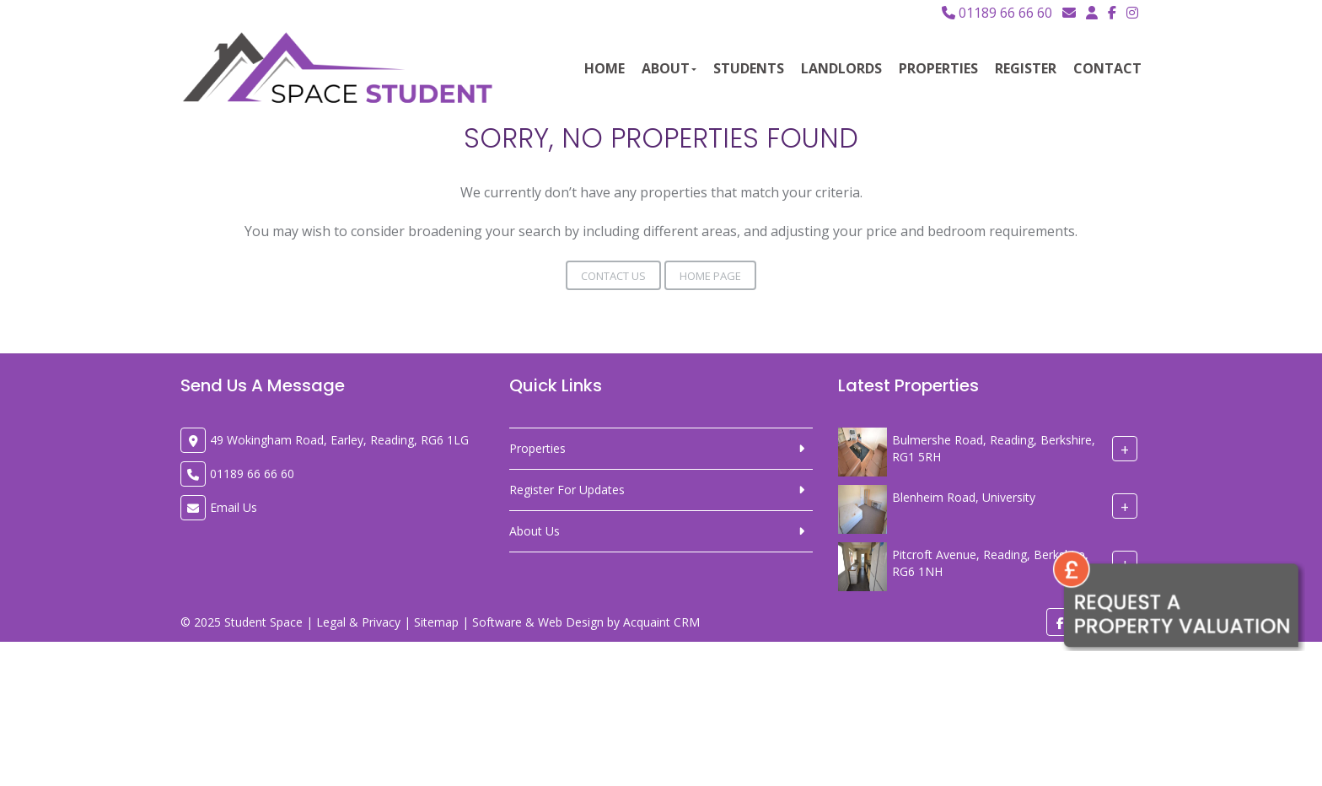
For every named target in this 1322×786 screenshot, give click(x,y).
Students (748, 68)
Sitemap (436, 622)
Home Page (710, 275)
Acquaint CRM (661, 622)
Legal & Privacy (358, 622)
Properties (938, 68)
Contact (1107, 68)
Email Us (233, 507)
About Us (534, 531)
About (669, 68)
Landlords (841, 68)
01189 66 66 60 (997, 12)
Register (1025, 68)
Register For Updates (567, 490)
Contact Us (613, 275)
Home (604, 68)
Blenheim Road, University (963, 497)
